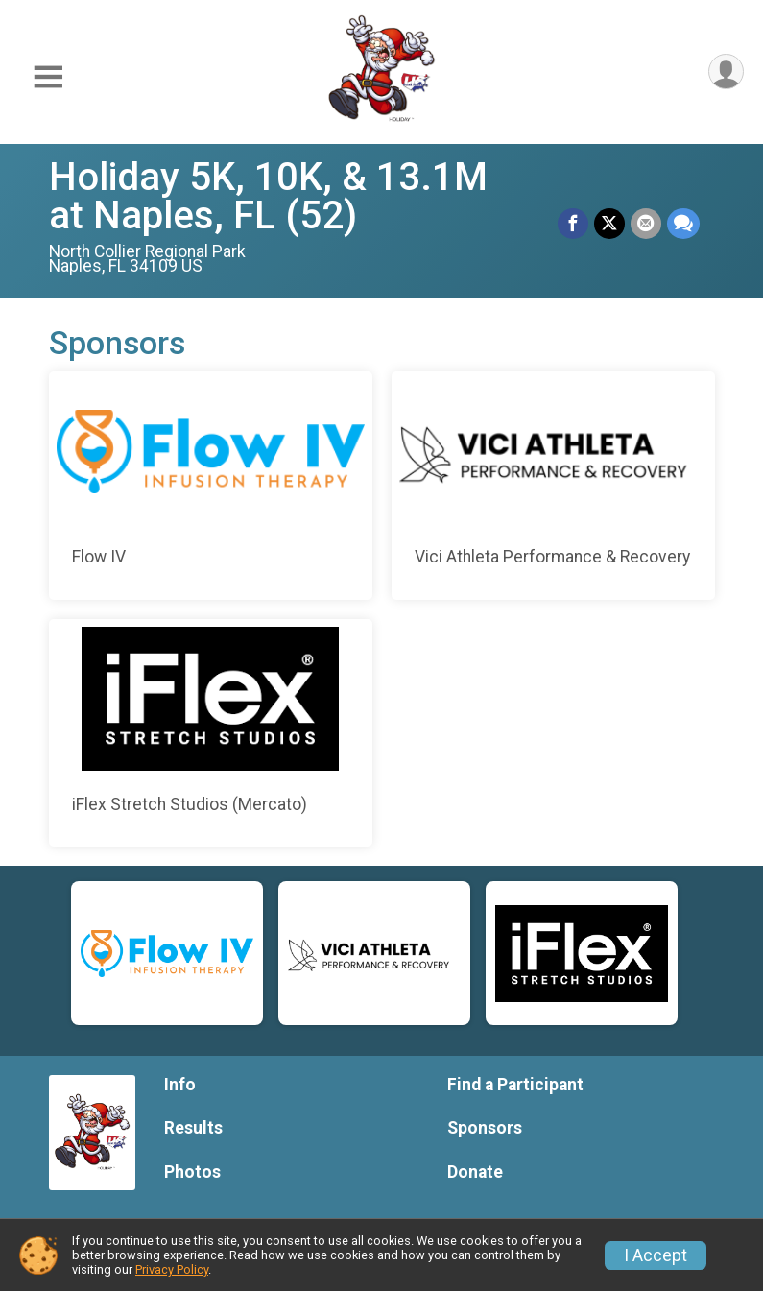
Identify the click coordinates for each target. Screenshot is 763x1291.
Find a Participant (515, 1084)
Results (193, 1127)
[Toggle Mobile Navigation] (48, 77)
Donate (475, 1172)
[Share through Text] (683, 223)
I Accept (655, 1255)
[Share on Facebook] (573, 223)
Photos (192, 1172)
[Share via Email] (646, 223)
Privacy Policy (171, 1269)
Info (180, 1084)
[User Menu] (726, 71)
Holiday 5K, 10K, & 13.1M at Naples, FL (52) (268, 196)
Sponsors (484, 1127)
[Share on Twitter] (609, 223)
